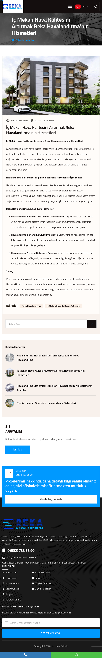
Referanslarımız (13, 599)
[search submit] (91, 324)
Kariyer (38, 578)
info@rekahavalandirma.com (19, 557)
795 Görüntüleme (17, 120)
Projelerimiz (11, 578)
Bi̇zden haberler (26, 40)
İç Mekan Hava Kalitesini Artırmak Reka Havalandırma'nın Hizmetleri (40, 130)
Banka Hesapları (43, 589)
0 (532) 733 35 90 (24, 474)
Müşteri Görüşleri (43, 583)
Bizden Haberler (43, 572)
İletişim (9, 594)
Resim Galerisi (13, 589)
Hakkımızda (11, 572)
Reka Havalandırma (31, 305)
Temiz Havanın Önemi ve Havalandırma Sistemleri (46, 403)
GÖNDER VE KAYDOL (51, 633)
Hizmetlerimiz (12, 583)
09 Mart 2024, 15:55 (42, 120)
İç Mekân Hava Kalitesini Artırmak (63, 305)
